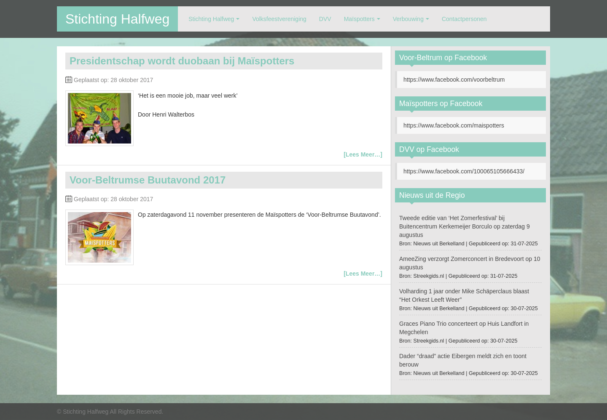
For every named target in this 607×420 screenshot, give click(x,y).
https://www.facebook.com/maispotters (453, 125)
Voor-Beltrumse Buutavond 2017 (148, 180)
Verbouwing (408, 19)
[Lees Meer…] (363, 154)
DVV (325, 19)
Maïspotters (359, 19)
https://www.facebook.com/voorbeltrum (454, 79)
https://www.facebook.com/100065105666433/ (463, 171)
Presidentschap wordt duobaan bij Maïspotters (182, 60)
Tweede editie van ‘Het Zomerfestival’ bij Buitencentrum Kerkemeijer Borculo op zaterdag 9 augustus (464, 226)
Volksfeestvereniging (279, 19)
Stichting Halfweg (117, 19)
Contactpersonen (464, 19)
